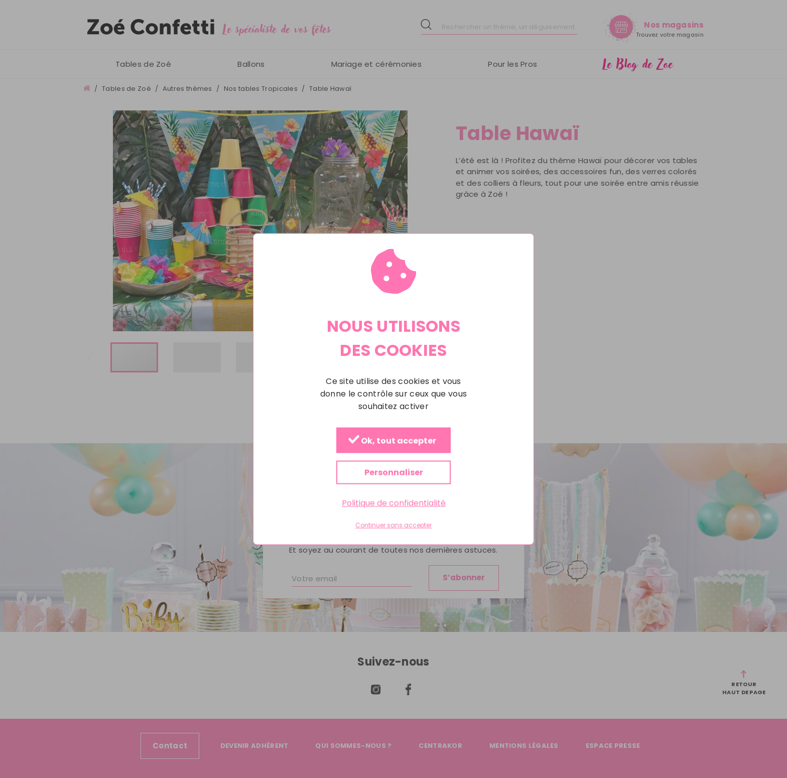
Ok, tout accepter (392, 440)
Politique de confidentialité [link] (394, 502)
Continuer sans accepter (393, 525)
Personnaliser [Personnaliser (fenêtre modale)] (393, 472)
